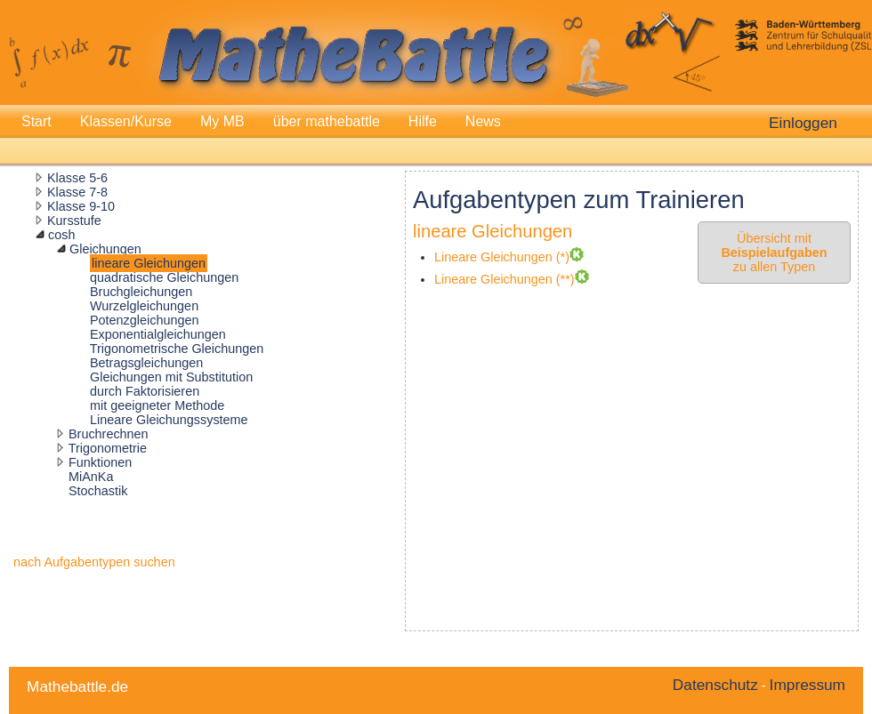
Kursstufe (74, 220)
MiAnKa (91, 476)
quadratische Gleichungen (164, 277)
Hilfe (422, 121)
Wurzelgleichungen (144, 306)
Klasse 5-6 (77, 178)
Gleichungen (105, 249)
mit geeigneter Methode (157, 405)
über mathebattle (326, 121)
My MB (222, 121)
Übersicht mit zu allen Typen (774, 252)
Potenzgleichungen (144, 320)
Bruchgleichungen (141, 292)
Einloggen (803, 123)
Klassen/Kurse (126, 121)
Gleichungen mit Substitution (171, 377)
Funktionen (100, 462)
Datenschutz (715, 685)
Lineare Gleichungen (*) (501, 257)
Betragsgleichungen (146, 363)
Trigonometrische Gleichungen (176, 348)
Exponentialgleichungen (158, 334)
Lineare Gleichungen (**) (504, 279)
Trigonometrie (108, 448)
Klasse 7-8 (77, 192)
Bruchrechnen (109, 434)
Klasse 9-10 (81, 206)
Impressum (807, 685)
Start (36, 121)
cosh (61, 235)
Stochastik (98, 491)
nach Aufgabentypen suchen (94, 562)
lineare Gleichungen (149, 263)
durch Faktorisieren (144, 391)
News (483, 121)
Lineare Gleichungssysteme (169, 420)
